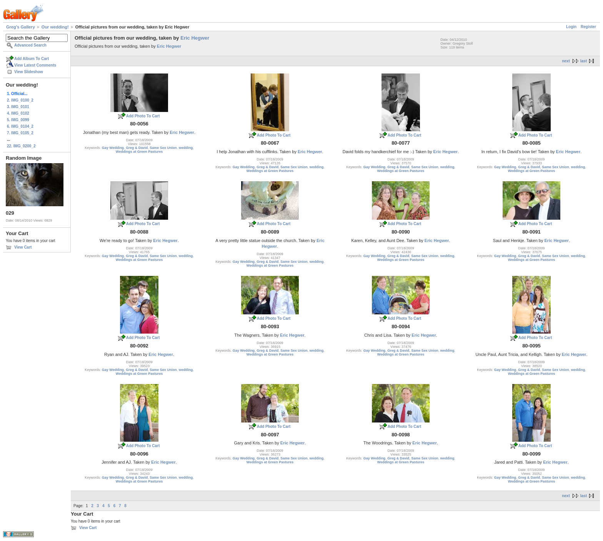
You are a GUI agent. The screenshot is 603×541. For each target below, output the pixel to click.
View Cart (23, 247)
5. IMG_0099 (18, 120)
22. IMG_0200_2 (21, 146)
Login (571, 27)
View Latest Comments (35, 65)
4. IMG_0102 (18, 113)
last (583, 61)
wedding (186, 148)
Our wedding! (55, 27)
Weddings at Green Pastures (139, 152)
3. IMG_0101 (18, 107)
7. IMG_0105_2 (20, 133)
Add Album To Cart (31, 59)
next (566, 61)
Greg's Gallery (20, 27)
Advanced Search (30, 45)
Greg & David (137, 148)
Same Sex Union (163, 148)
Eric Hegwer (194, 38)
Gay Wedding (113, 148)
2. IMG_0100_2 (20, 100)
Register (588, 27)
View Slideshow (28, 72)
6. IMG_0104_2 (20, 126)
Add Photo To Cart (143, 116)
